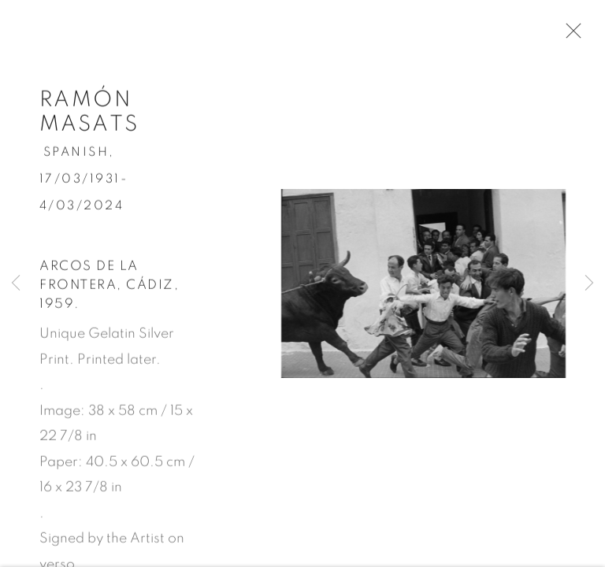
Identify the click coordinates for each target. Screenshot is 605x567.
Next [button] (589, 283)
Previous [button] (16, 283)
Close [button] (576, 35)
